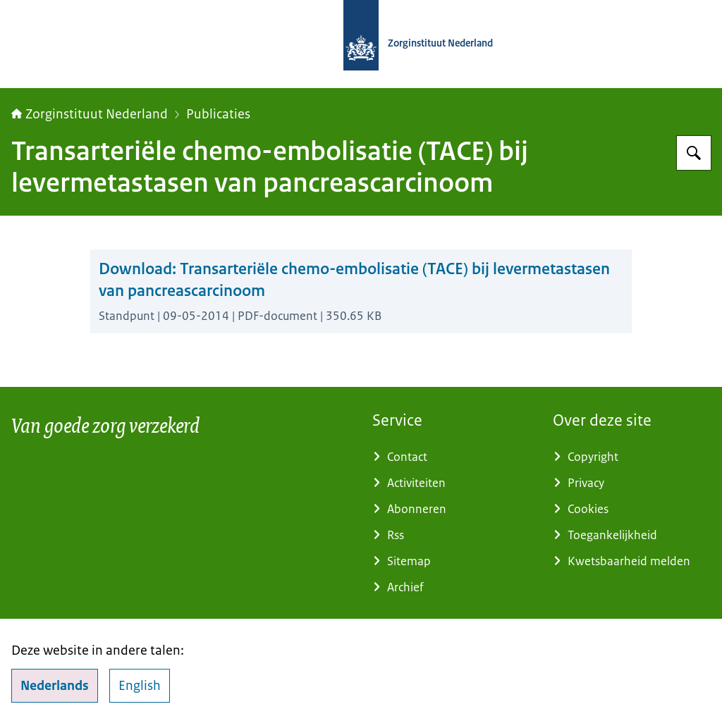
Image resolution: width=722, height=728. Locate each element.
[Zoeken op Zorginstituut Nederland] (694, 153)
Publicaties (218, 114)
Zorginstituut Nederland (89, 114)
